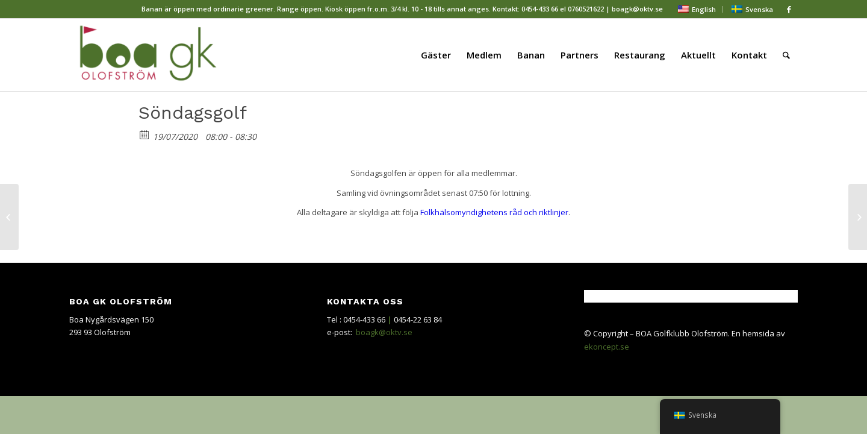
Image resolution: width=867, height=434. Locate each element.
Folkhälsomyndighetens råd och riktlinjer (494, 212)
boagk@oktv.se (384, 332)
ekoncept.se (606, 346)
